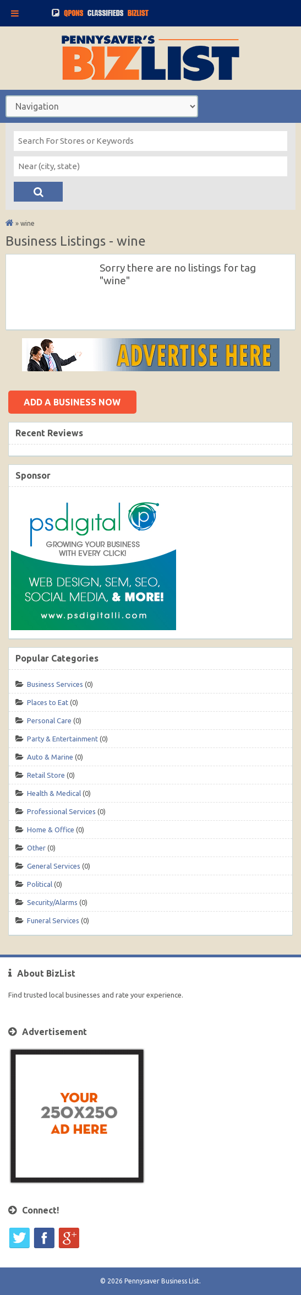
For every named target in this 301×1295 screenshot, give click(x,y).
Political (39, 884)
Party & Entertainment (62, 739)
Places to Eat (47, 702)
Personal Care (49, 720)
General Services (53, 866)
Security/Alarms (52, 902)
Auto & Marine (50, 757)
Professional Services (61, 811)
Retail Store (46, 775)
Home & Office (50, 829)
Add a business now (72, 402)
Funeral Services (53, 920)
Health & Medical (54, 793)
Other (36, 848)
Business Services (55, 684)
